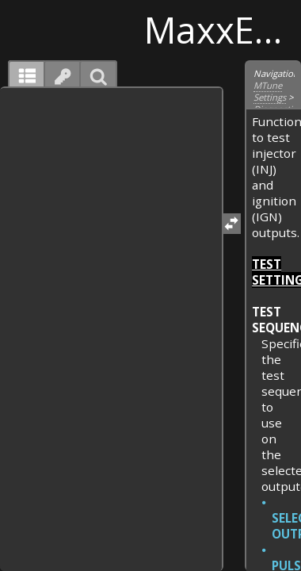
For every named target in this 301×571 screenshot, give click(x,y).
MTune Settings (269, 91)
